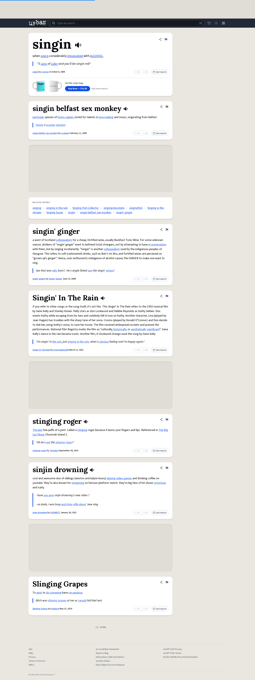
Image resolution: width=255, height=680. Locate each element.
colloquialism (64, 240)
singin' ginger (124, 213)
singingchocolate (114, 208)
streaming (78, 483)
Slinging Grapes (40, 608)
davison (60, 125)
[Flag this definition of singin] (165, 39)
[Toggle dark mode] (216, 23)
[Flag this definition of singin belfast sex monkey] (166, 106)
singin (35, 72)
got (48, 442)
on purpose (75, 593)
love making (106, 117)
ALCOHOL (96, 56)
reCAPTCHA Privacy (172, 649)
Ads (30, 649)
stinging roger (39, 450)
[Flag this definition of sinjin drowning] (166, 467)
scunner (50, 125)
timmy (39, 125)
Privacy (32, 657)
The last (37, 430)
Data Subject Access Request (110, 664)
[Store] (209, 23)
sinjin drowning (40, 512)
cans (44, 63)
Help (31, 653)
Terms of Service (37, 661)
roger (69, 442)
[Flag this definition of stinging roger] (166, 419)
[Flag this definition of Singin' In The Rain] (166, 296)
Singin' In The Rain (41, 350)
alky (54, 271)
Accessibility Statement (107, 649)
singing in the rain (57, 208)
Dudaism (55, 608)
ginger (110, 271)
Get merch (159, 72)
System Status (103, 661)
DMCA (31, 664)
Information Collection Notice (110, 657)
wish (39, 593)
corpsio (45, 72)
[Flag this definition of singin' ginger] (166, 229)
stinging (82, 430)
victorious (160, 483)
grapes (62, 600)
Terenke (54, 450)
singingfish (135, 208)
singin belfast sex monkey (45, 133)
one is (44, 56)
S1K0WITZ (55, 512)
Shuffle (100, 627)
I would (82, 600)
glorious (104, 342)
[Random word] (200, 23)
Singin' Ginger (55, 278)
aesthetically (138, 329)
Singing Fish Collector (86, 208)
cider (54, 63)
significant (153, 329)
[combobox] (127, 23)
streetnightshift (61, 350)
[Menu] (223, 23)
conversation (158, 245)
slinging (52, 600)
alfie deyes (79, 504)
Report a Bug (102, 653)
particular (38, 117)
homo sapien (65, 117)
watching (67, 504)
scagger (65, 133)
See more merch (99, 88)
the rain (56, 342)
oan (90, 271)
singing (37, 208)
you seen (49, 495)
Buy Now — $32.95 (77, 88)
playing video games (119, 478)
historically (119, 329)
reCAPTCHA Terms (172, 653)
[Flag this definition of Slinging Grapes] (166, 582)
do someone (53, 593)
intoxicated (75, 56)
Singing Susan (54, 213)
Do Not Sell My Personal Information (180, 657)
